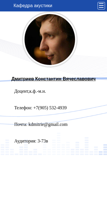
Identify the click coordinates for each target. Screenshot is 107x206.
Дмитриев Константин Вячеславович (53, 78)
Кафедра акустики (33, 5)
